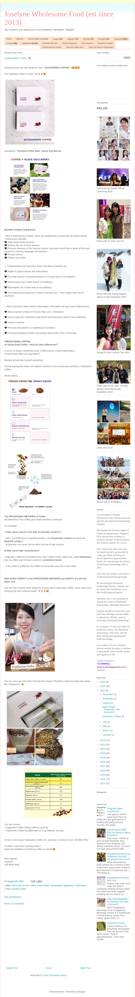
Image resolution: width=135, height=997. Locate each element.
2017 (103, 766)
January (107, 735)
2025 (103, 686)
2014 (103, 779)
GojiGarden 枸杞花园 (30, 43)
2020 (103, 753)
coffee (33, 885)
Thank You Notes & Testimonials (100, 47)
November (108, 698)
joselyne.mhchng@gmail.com (111, 667)
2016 (103, 770)
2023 (103, 740)
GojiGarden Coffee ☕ (113, 716)
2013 (103, 783)
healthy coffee (19, 889)
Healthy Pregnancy (69, 43)
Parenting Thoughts (105, 43)
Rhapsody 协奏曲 (120, 39)
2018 (103, 762)
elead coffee (43, 885)
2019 (103, 757)
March (106, 730)
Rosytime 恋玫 (103, 39)
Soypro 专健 (57, 39)
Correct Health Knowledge (38, 39)
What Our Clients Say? (75, 47)
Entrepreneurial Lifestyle (52, 47)
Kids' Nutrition (87, 43)
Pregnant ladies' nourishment (115, 809)
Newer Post (12, 968)
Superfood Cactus (116, 923)
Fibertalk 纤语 (88, 39)
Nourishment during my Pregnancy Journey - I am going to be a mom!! (118, 856)
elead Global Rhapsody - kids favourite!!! (111, 709)
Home (9, 39)
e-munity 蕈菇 (12, 43)
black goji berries (20, 885)
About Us (19, 39)
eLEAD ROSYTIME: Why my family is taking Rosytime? (118, 832)
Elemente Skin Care (50, 43)
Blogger (81, 991)
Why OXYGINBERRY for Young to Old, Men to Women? (118, 902)
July (105, 722)
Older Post (85, 968)
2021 (103, 749)
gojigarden (69, 885)
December (108, 694)
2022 (103, 744)
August (106, 703)
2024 (103, 690)
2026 (103, 682)
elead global (57, 885)
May (105, 726)
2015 (103, 775)
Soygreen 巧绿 (72, 39)
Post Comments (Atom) (55, 975)
